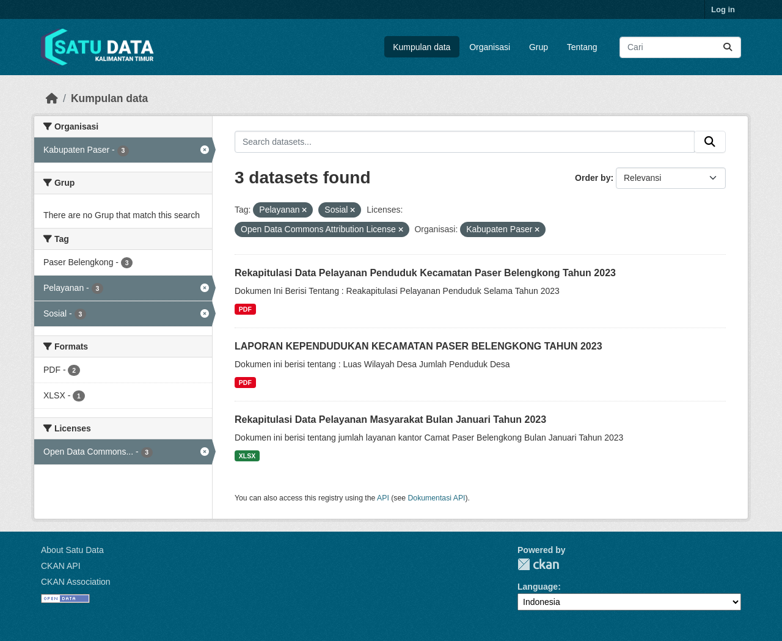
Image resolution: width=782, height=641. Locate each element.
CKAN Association (76, 582)
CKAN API (61, 566)
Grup (538, 47)
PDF (245, 309)
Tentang (582, 47)
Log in (723, 9)
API (383, 498)
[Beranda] (52, 98)
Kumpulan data (421, 47)
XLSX (247, 456)
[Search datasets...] (680, 47)
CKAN (538, 564)
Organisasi (489, 47)
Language (537, 587)
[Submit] (727, 47)
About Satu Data (72, 550)
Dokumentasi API (437, 498)
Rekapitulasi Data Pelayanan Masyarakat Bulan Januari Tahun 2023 (390, 419)
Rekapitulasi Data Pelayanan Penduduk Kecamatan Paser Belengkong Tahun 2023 (425, 273)
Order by (592, 178)
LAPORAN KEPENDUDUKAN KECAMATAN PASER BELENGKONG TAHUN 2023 (418, 346)
